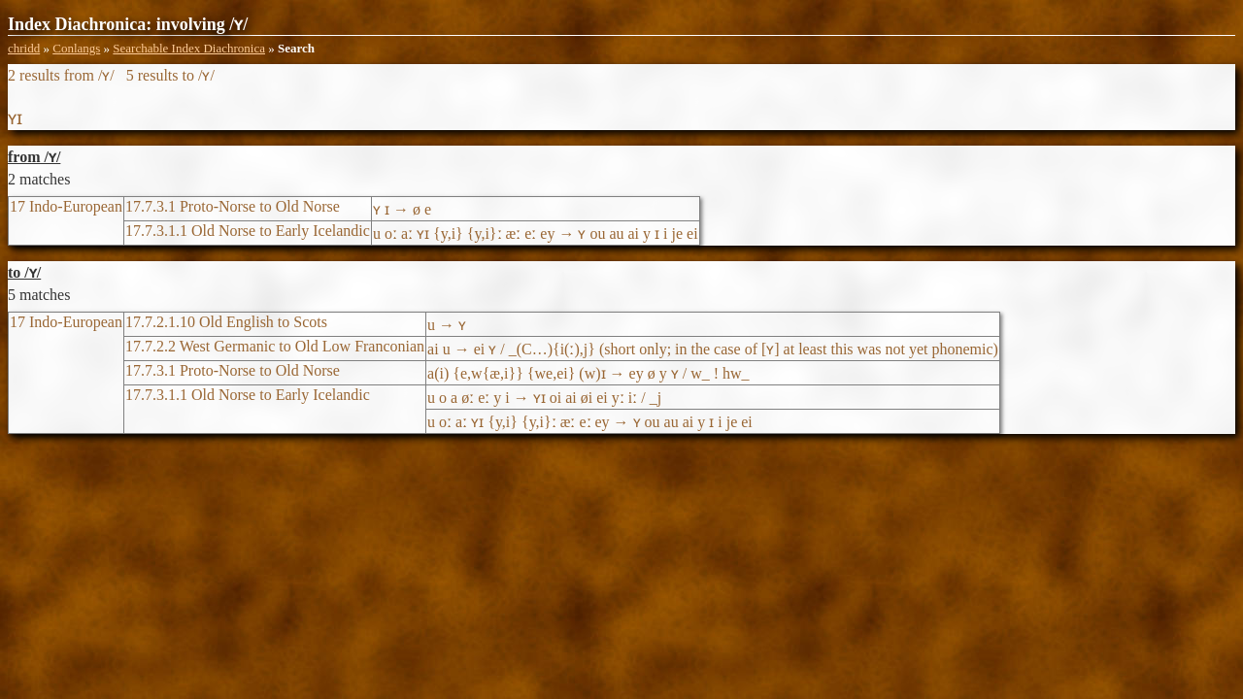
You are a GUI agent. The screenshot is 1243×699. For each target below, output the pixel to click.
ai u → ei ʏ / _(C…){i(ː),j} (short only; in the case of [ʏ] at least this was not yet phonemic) (712, 349)
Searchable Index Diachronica (189, 48)
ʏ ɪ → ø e (402, 209)
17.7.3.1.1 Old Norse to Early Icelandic (247, 230)
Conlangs (76, 48)
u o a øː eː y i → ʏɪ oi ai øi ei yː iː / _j (544, 397)
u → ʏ (446, 324)
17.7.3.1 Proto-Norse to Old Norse (232, 206)
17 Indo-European (66, 206)
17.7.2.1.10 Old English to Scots (226, 322)
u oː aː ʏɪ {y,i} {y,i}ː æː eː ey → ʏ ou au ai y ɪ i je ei (535, 233)
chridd (24, 48)
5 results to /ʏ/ (170, 75)
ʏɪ (15, 118)
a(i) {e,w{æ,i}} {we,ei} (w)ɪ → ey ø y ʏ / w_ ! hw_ (588, 373)
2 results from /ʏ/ (61, 75)
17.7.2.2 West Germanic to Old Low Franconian (274, 346)
